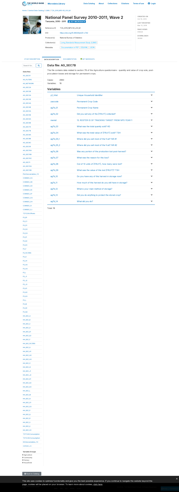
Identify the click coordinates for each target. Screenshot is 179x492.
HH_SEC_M (27, 394)
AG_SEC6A (27, 119)
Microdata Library (56, 3)
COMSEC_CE (27, 190)
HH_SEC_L (26, 390)
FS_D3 (25, 233)
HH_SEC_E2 (27, 335)
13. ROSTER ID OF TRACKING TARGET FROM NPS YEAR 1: (104, 120)
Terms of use (138, 3)
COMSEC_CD (27, 186)
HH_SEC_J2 (27, 375)
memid (53, 120)
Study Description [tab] (32, 59)
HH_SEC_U (26, 426)
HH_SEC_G (27, 347)
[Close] (177, 478)
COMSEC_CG (28, 197)
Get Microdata (76, 21)
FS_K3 (25, 296)
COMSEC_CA (27, 178)
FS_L (24, 300)
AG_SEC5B (27, 115)
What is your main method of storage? (94, 188)
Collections (112, 3)
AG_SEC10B (27, 154)
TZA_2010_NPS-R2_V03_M (60, 10)
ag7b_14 (54, 201)
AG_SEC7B (27, 130)
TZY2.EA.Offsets (29, 213)
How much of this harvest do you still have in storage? (102, 182)
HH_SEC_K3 (27, 387)
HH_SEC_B (26, 320)
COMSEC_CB (27, 182)
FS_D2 (25, 229)
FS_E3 (25, 245)
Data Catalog (89, 3)
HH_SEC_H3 (27, 359)
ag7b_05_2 (55, 145)
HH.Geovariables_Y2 (30, 442)
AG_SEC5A (27, 111)
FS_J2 (25, 280)
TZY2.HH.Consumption (31, 438)
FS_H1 (25, 260)
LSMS (47, 10)
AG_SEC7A (27, 127)
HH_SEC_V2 (27, 430)
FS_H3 (25, 268)
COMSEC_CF (27, 193)
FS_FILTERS (27, 253)
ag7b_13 (54, 195)
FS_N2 (25, 312)
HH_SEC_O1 (27, 402)
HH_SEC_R (26, 418)
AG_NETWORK (28, 83)
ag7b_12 (54, 188)
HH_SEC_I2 (27, 367)
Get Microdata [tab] (88, 59)
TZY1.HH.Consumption (31, 434)
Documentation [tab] (69, 59)
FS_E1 (25, 237)
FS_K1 (25, 288)
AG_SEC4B (27, 107)
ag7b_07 (54, 157)
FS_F (24, 249)
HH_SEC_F (26, 339)
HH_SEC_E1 (27, 331)
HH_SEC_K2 (27, 383)
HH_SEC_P (26, 410)
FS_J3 (25, 284)
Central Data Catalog (36, 10)
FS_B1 (25, 217)
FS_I (24, 272)
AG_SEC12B (27, 170)
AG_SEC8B (27, 138)
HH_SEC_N (27, 398)
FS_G (25, 256)
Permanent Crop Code (87, 101)
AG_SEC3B (27, 99)
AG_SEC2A (27, 87)
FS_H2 (25, 264)
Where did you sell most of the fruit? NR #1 (97, 138)
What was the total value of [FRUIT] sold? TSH (99, 132)
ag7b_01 (54, 107)
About (101, 3)
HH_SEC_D (27, 327)
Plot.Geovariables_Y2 (31, 174)
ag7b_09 (54, 170)
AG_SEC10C (27, 158)
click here (97, 484)
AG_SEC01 (27, 75)
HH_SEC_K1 (27, 379)
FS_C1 (25, 221)
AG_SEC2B (27, 91)
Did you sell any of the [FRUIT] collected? (96, 114)
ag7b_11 (54, 182)
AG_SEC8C (27, 142)
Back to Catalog (31, 473)
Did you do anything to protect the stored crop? (99, 195)
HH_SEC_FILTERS (29, 343)
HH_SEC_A (27, 316)
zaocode (54, 101)
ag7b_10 (54, 176)
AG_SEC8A (27, 134)
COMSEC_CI (27, 205)
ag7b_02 (54, 114)
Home (24, 10)
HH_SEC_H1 (27, 351)
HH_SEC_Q (27, 414)
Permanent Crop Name (87, 107)
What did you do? (85, 201)
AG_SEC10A (27, 150)
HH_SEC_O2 (27, 406)
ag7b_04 (54, 132)
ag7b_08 (54, 164)
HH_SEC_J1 (27, 371)
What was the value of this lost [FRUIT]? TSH (98, 170)
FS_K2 (25, 292)
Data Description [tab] (51, 59)
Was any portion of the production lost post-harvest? (101, 151)
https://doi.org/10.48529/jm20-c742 (74, 33)
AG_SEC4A (27, 103)
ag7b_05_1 (55, 138)
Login (152, 3)
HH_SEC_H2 (27, 355)
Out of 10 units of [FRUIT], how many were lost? (99, 164)
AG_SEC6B (27, 123)
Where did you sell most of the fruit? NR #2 (97, 145)
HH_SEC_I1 (26, 363)
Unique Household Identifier (90, 95)
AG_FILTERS (27, 79)
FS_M (25, 304)
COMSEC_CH (27, 201)
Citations (125, 3)
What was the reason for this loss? (93, 157)
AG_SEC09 (27, 146)
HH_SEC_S (26, 422)
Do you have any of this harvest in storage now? (99, 176)
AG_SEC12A (27, 166)
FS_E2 (25, 241)
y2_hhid (54, 95)
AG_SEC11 (26, 162)
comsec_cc (27, 446)
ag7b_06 (54, 151)
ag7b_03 (54, 126)
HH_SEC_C (27, 324)
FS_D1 (25, 225)
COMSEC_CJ (27, 209)
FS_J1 (25, 276)
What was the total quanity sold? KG (93, 126)
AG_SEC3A (27, 95)
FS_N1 (25, 308)
